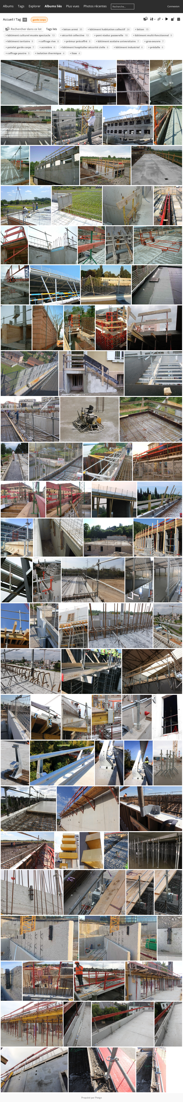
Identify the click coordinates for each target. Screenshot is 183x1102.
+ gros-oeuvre (153, 41)
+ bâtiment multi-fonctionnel (152, 35)
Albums (8, 6)
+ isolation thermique (49, 53)
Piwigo (98, 1097)
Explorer (35, 6)
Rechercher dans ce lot (26, 29)
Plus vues (72, 6)
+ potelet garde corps (20, 47)
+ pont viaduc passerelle (111, 35)
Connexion (173, 6)
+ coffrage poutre (17, 53)
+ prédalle (155, 47)
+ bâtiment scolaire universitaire (117, 41)
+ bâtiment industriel (128, 47)
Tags (21, 6)
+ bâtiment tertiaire (19, 41)
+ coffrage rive (49, 41)
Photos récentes (95, 6)
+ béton (141, 29)
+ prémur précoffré (77, 41)
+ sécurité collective (74, 35)
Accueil (8, 19)
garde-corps (39, 19)
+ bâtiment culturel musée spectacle (30, 35)
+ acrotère (47, 47)
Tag (18, 19)
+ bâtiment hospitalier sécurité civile (84, 47)
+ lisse (75, 53)
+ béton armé (72, 29)
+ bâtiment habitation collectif (108, 29)
